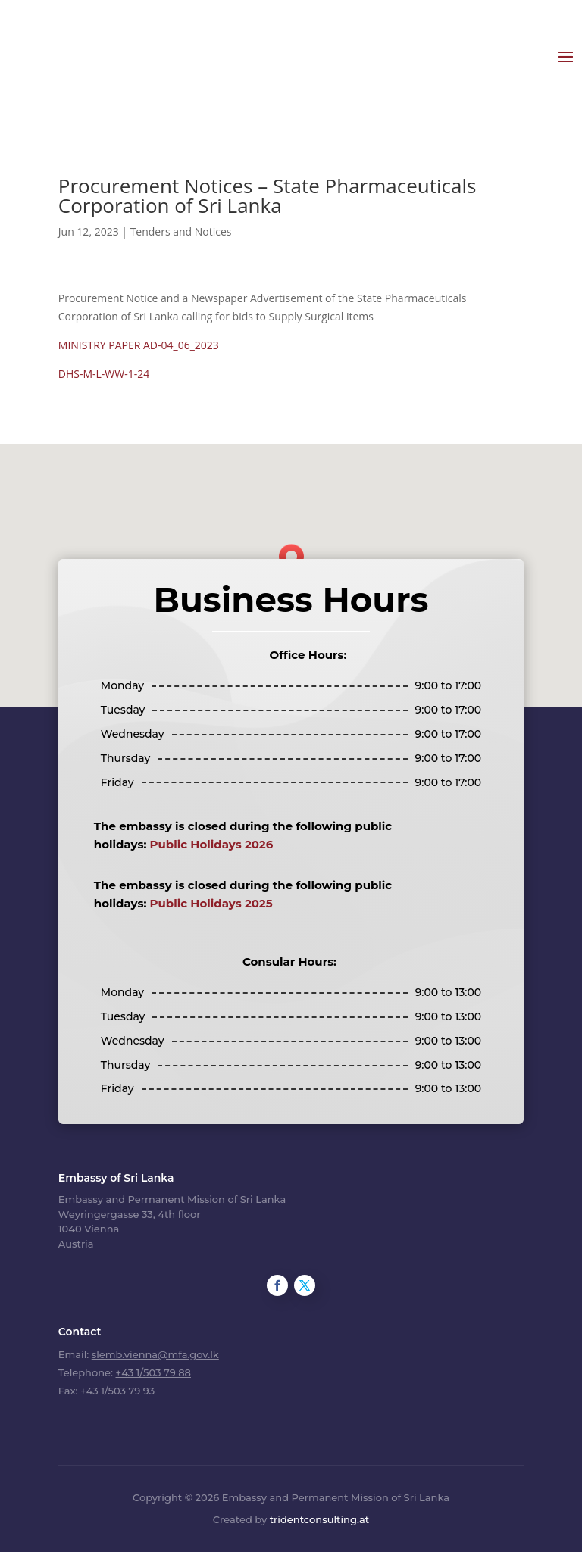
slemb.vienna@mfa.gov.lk (155, 1350)
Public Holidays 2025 (211, 899)
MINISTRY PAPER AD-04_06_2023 (138, 340)
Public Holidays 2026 (212, 840)
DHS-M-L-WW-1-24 (103, 369)
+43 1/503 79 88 (152, 1368)
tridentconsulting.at (319, 1516)
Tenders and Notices (181, 227)
